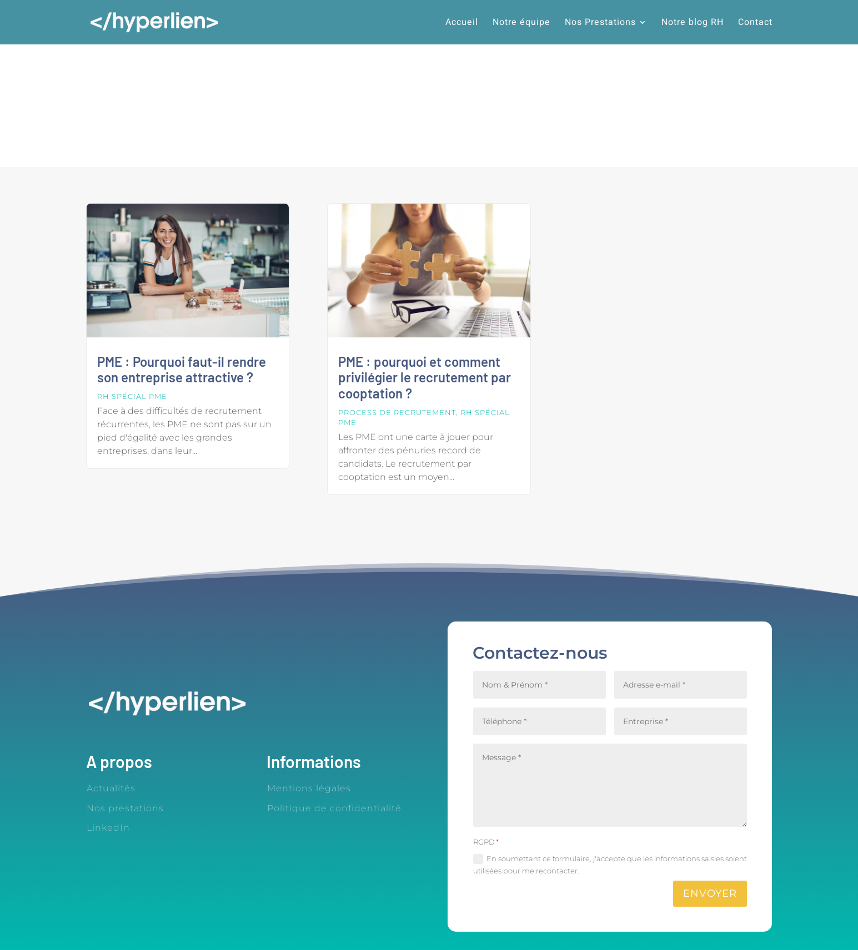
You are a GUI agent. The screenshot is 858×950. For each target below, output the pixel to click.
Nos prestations (125, 808)
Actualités (111, 788)
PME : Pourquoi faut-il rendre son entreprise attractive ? (181, 369)
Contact (755, 23)
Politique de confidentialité (334, 808)
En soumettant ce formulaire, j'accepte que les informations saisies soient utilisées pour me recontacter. (610, 864)
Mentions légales (309, 788)
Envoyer (710, 893)
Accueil (461, 23)
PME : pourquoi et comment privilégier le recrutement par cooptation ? (424, 377)
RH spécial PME (132, 396)
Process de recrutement (397, 412)
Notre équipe (521, 23)
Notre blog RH (692, 23)
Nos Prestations (600, 23)
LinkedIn (108, 827)
